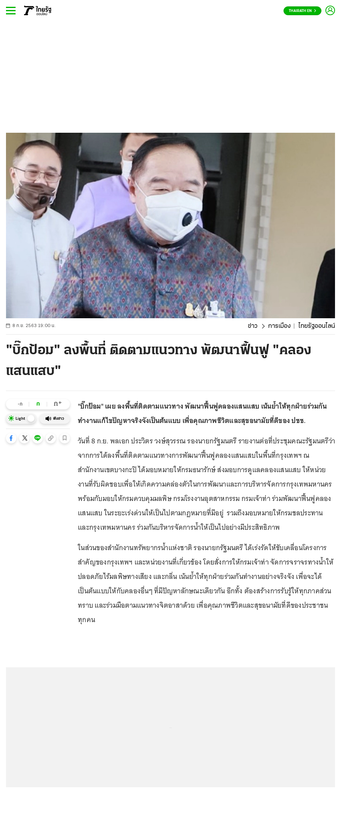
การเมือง (279, 326)
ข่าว (253, 326)
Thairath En (302, 11)
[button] (11, 438)
